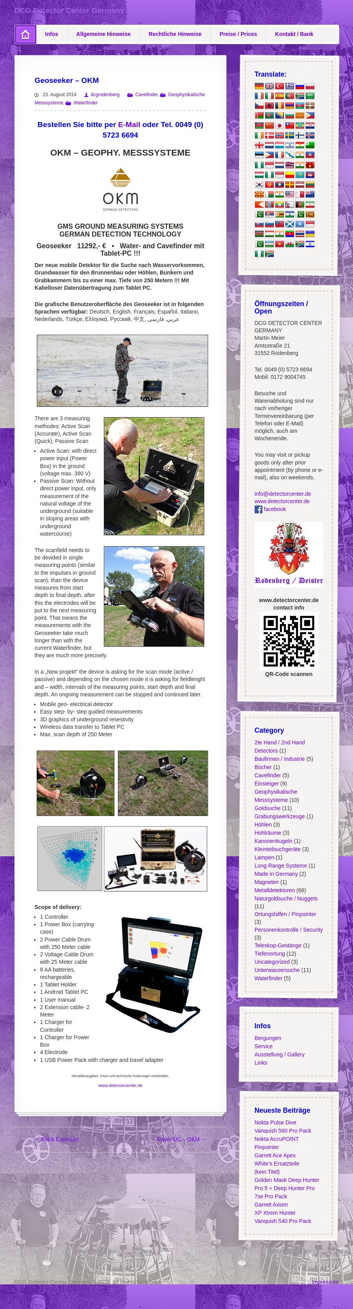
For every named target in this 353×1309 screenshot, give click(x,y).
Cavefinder (146, 94)
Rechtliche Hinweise (175, 34)
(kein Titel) (267, 1172)
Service (264, 1046)
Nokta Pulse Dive (275, 1122)
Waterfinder (86, 103)
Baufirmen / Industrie (280, 758)
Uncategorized (272, 962)
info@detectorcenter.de (283, 494)
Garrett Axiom (271, 1204)
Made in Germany (276, 873)
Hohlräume (268, 832)
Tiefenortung (270, 953)
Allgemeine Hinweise (103, 34)
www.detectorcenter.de (120, 1085)
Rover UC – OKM (182, 1139)
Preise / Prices (238, 34)
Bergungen (268, 1038)
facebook (270, 509)
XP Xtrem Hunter (275, 1213)
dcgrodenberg (105, 94)
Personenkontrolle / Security (289, 930)
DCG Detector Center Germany (69, 10)
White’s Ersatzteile (277, 1163)
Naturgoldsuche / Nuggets (286, 898)
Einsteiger (267, 783)
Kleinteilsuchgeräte (278, 849)
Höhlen (263, 824)
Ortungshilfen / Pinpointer (285, 914)
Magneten (267, 882)
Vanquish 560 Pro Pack (283, 1131)
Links (261, 1063)
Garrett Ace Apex (275, 1155)
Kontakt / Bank (294, 34)
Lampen (265, 857)
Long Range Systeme (281, 865)
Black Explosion (57, 1139)
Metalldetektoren (275, 890)
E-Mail (129, 124)
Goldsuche (268, 808)
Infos (51, 34)
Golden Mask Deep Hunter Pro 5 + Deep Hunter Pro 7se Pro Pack (287, 1188)
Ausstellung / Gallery (280, 1054)
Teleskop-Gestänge (278, 945)
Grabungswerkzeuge (280, 816)
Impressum (325, 1282)
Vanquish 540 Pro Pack (283, 1221)
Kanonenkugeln (273, 840)
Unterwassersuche (277, 970)
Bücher (263, 767)
